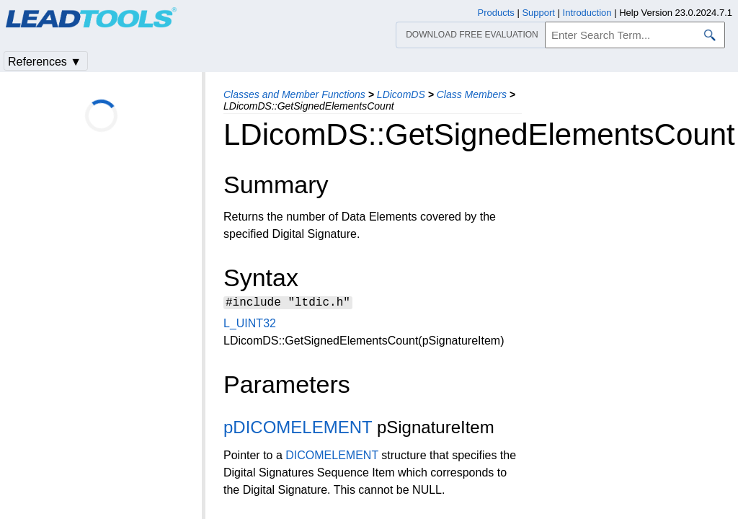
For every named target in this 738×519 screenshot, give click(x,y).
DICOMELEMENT (331, 457)
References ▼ (44, 62)
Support (538, 12)
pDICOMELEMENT (297, 429)
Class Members (472, 94)
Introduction (587, 12)
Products (496, 12)
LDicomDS (401, 94)
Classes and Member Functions (294, 94)
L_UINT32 (249, 325)
